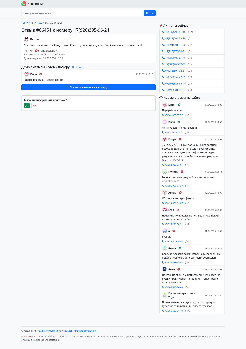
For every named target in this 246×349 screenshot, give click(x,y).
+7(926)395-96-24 (31, 23)
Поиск (150, 13)
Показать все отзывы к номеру (88, 87)
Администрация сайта (50, 330)
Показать (77, 67)
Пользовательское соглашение (79, 330)
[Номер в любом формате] (82, 13)
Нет (35, 105)
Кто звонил (33, 3)
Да (26, 105)
